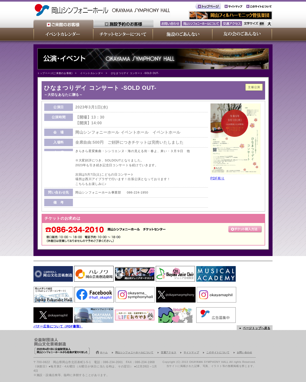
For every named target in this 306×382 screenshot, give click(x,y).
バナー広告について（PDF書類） (58, 326)
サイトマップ (191, 352)
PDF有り (217, 178)
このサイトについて (217, 352)
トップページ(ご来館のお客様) (54, 73)
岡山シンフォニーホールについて (134, 352)
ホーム (104, 352)
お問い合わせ (244, 352)
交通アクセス (168, 352)
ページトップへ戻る (256, 328)
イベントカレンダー (91, 73)
